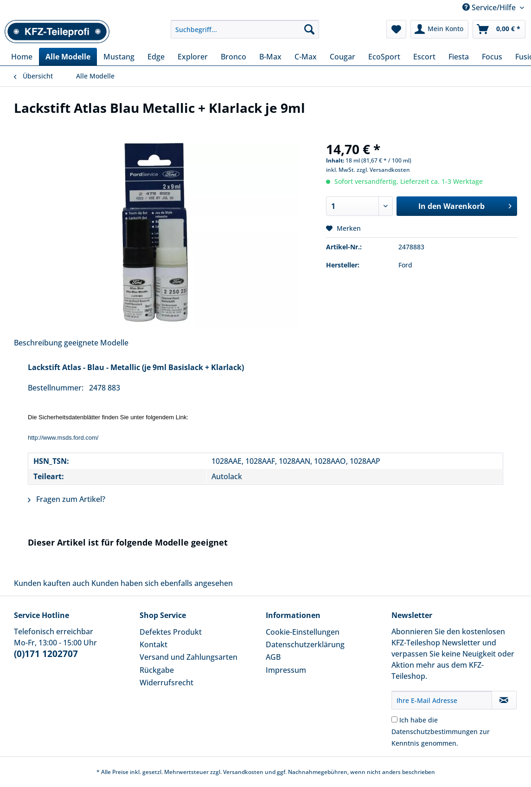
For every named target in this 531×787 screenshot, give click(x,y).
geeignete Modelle (96, 343)
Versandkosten (243, 772)
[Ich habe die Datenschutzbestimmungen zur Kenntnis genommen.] (394, 719)
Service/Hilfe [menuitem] (490, 7)
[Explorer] (192, 56)
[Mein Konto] (439, 29)
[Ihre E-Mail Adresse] (441, 700)
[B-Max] (270, 56)
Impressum (286, 670)
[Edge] (156, 56)
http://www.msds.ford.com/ (63, 437)
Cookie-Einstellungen (302, 632)
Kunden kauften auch (52, 583)
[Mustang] (119, 56)
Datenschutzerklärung (305, 644)
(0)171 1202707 (46, 654)
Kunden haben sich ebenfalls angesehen (162, 583)
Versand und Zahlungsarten (188, 657)
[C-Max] (305, 56)
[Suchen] (309, 29)
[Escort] (424, 56)
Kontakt (153, 644)
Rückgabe (157, 670)
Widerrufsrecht (166, 682)
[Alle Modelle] (68, 56)
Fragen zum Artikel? (66, 499)
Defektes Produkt (171, 632)
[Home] (22, 56)
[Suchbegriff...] (245, 29)
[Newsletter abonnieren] (504, 700)
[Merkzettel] (396, 29)
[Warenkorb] (499, 29)
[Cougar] (342, 56)
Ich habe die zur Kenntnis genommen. (440, 731)
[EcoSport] (384, 56)
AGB (273, 657)
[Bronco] (233, 56)
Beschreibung (38, 343)
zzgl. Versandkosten (383, 170)
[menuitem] (245, 33)
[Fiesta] (458, 56)
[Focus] (492, 56)
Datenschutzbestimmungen (434, 731)
